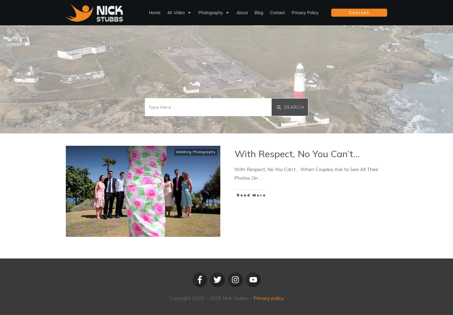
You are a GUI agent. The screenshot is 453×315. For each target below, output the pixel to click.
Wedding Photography (196, 152)
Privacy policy (268, 298)
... (260, 178)
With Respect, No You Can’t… (297, 154)
